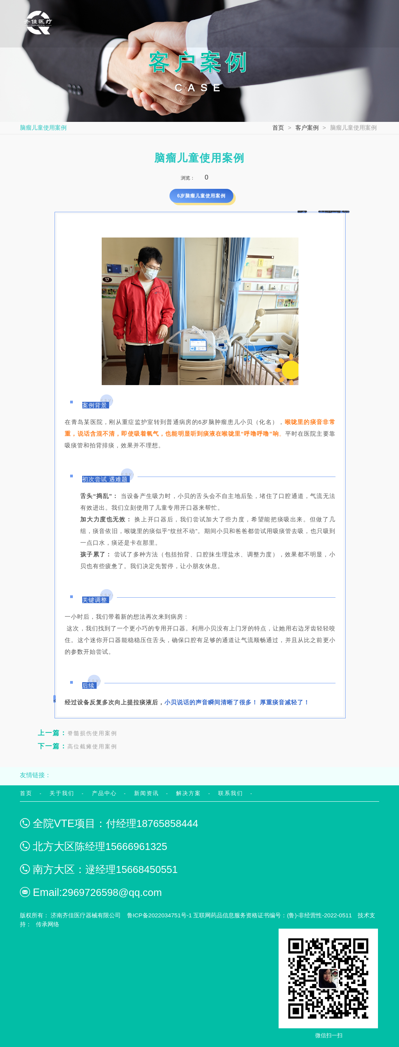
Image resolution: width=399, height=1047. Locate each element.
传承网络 (47, 924)
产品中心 (104, 793)
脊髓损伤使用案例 (77, 733)
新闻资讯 (146, 793)
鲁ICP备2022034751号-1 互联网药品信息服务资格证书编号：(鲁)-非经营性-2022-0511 (239, 915)
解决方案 (188, 793)
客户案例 (307, 127)
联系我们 (230, 793)
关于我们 (61, 793)
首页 (278, 127)
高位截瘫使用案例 (77, 746)
